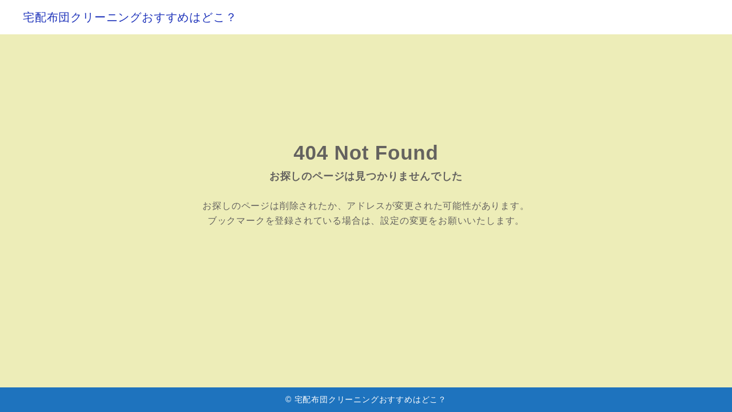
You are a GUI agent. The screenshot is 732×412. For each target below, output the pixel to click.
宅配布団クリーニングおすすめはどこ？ (130, 17)
